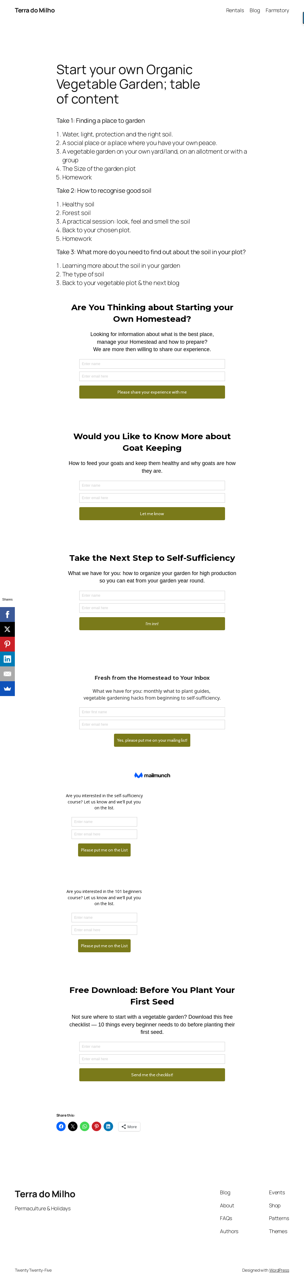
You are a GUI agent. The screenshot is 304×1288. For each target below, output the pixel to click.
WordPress (279, 1270)
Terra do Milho (35, 10)
